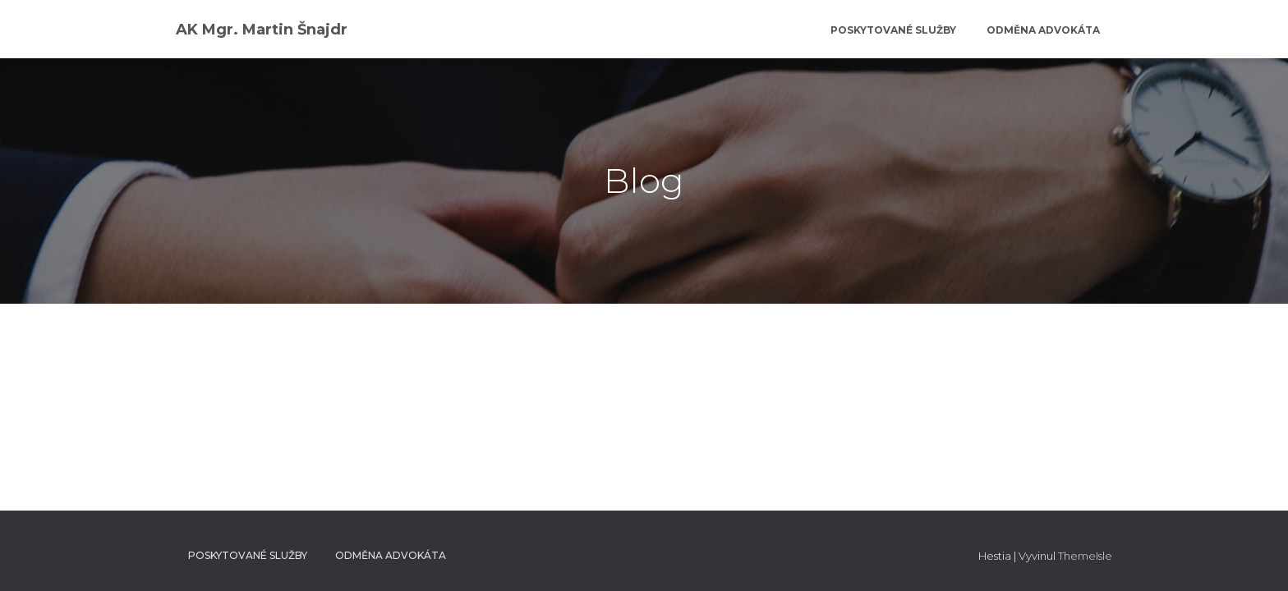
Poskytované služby (892, 30)
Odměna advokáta (1042, 30)
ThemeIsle (1085, 555)
